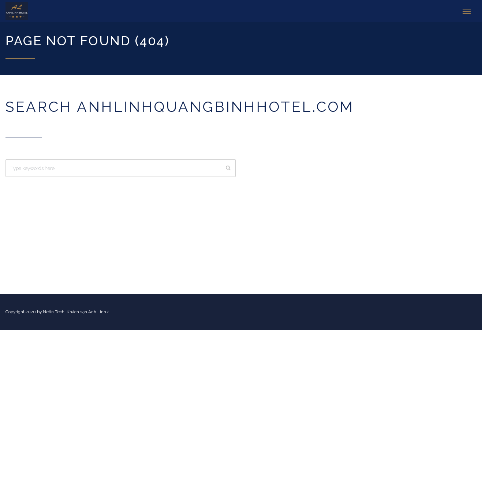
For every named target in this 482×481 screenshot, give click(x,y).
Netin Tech (53, 311)
